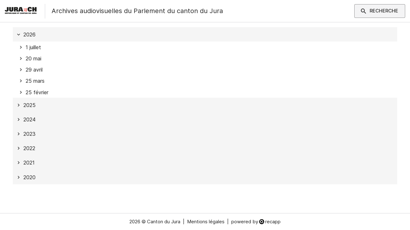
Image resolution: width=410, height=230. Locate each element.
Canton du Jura (163, 221)
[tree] (205, 105)
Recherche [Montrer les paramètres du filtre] (380, 10)
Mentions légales (206, 221)
